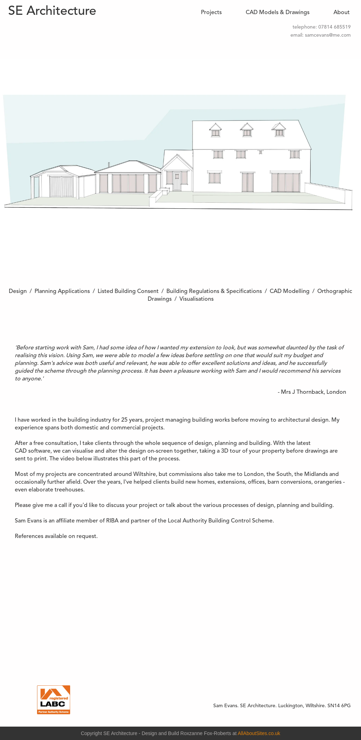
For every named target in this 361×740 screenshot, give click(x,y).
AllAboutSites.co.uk (259, 733)
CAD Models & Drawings (278, 13)
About (342, 13)
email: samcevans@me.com (320, 35)
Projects (211, 13)
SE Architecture (52, 11)
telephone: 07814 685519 (322, 27)
